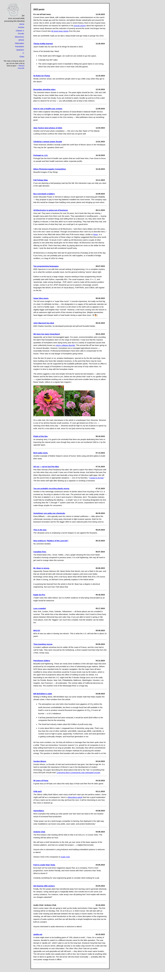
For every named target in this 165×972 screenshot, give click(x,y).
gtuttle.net (37, 934)
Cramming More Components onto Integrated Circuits (78, 772)
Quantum (20, 50)
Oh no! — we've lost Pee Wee (46, 466)
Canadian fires (39, 552)
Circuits (21, 33)
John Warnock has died (43, 323)
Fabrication (19, 43)
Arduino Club (39, 832)
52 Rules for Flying (41, 76)
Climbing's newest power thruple (47, 142)
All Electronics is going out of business (50, 210)
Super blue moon (40, 298)
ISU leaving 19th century (44, 886)
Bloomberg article (75, 797)
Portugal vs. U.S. (40, 155)
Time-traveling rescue (42, 644)
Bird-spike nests (40, 453)
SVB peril (37, 791)
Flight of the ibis (40, 436)
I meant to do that (96, 478)
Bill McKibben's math (42, 694)
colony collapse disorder (65, 345)
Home (21, 24)
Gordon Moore (39, 761)
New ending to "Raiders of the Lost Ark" (50, 541)
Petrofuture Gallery (41, 661)
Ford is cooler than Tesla (44, 865)
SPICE (21, 40)
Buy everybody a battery (44, 194)
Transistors (19, 46)
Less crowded (39, 608)
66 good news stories (60, 31)
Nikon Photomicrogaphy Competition (49, 169)
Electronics (19, 37)
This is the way (39, 530)
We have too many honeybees (46, 334)
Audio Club (65, 857)
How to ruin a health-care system (47, 109)
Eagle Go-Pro (39, 595)
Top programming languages (46, 266)
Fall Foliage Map (40, 180)
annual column (80, 25)
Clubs (22, 56)
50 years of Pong (40, 780)
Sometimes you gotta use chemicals (49, 513)
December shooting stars (44, 89)
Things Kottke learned (43, 44)
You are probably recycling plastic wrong (51, 488)
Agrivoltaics (38, 811)
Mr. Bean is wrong (41, 568)
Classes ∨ (20, 31)
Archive (21, 27)
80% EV (36, 630)
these (95, 234)
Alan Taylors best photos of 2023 (47, 128)
